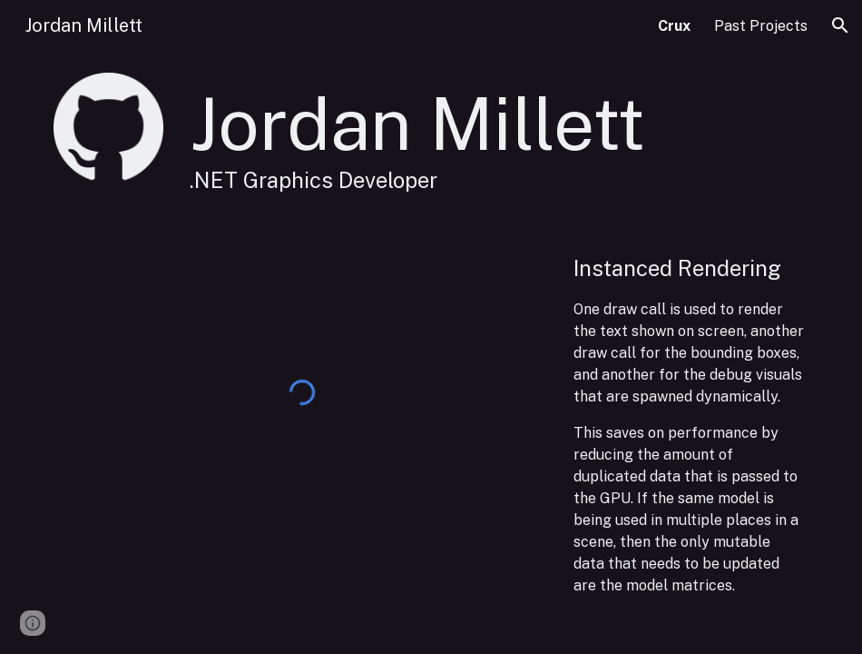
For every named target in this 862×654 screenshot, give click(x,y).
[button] (840, 25)
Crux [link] (674, 26)
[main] (495, 137)
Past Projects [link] (761, 26)
